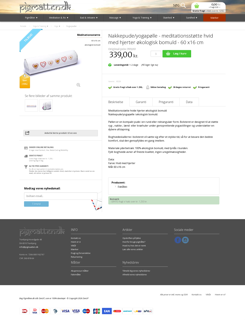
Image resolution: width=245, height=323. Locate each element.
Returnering (76, 256)
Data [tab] (189, 102)
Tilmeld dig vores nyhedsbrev (136, 270)
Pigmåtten (122, 186)
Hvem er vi (76, 241)
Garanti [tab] (141, 102)
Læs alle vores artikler (132, 249)
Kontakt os (76, 238)
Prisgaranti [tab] (166, 102)
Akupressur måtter (80, 270)
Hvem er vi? (220, 294)
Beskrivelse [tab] (115, 102)
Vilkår (73, 245)
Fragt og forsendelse (80, 253)
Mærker (74, 249)
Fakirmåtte (76, 274)
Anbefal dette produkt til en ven (61, 133)
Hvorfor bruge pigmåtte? (133, 241)
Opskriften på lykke (131, 238)
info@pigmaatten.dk (28, 247)
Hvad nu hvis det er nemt (134, 245)
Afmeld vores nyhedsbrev (134, 274)
